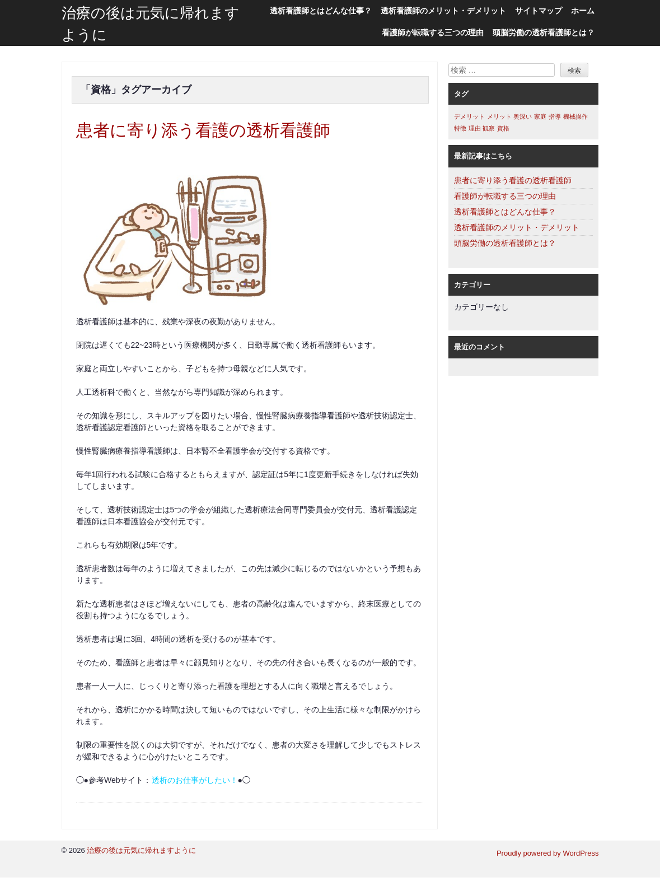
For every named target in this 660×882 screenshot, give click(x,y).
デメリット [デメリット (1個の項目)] (469, 116)
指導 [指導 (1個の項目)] (555, 116)
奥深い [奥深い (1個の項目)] (522, 116)
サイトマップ (538, 11)
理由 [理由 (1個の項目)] (475, 128)
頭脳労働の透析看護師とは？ (544, 33)
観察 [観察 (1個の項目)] (489, 128)
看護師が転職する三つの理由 (433, 33)
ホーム (583, 11)
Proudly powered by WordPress (548, 857)
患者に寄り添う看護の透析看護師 (224, 132)
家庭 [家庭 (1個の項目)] (540, 116)
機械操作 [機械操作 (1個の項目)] (575, 116)
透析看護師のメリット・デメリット (443, 11)
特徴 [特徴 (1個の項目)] (460, 128)
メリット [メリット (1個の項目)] (499, 116)
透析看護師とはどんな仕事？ (321, 11)
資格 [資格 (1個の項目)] (503, 128)
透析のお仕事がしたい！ (195, 784)
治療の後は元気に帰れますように (141, 855)
